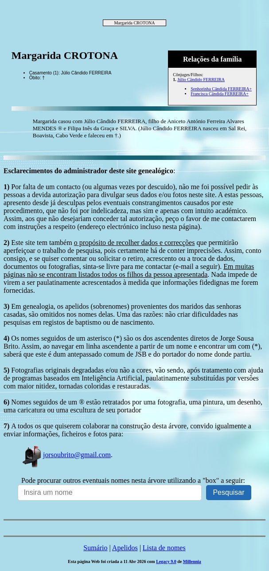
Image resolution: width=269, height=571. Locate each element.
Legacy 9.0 (166, 561)
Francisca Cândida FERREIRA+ (220, 93)
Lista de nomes (164, 548)
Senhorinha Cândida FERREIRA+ (221, 88)
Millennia (192, 561)
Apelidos (125, 548)
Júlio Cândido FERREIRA (201, 79)
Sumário (95, 548)
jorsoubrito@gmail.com (66, 454)
